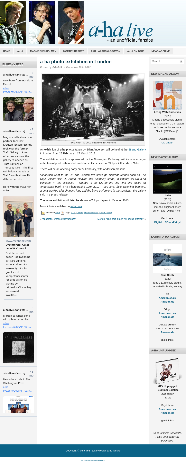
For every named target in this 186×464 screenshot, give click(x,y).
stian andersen (91, 212)
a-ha (20, 51)
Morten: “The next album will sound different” (121, 219)
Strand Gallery (137, 149)
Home (6, 51)
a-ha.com (76, 206)
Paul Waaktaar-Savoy (105, 51)
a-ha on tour (135, 51)
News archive (161, 51)
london (79, 212)
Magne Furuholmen (43, 51)
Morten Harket (73, 51)
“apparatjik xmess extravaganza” (59, 219)
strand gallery (105, 212)
